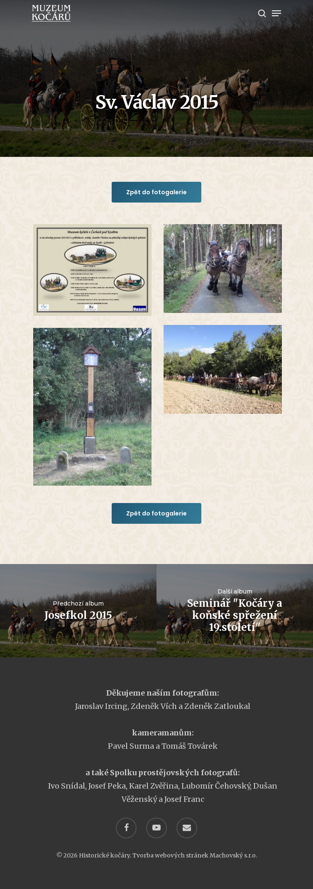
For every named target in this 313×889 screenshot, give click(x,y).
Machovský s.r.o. (233, 855)
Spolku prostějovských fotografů (174, 772)
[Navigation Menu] (276, 13)
